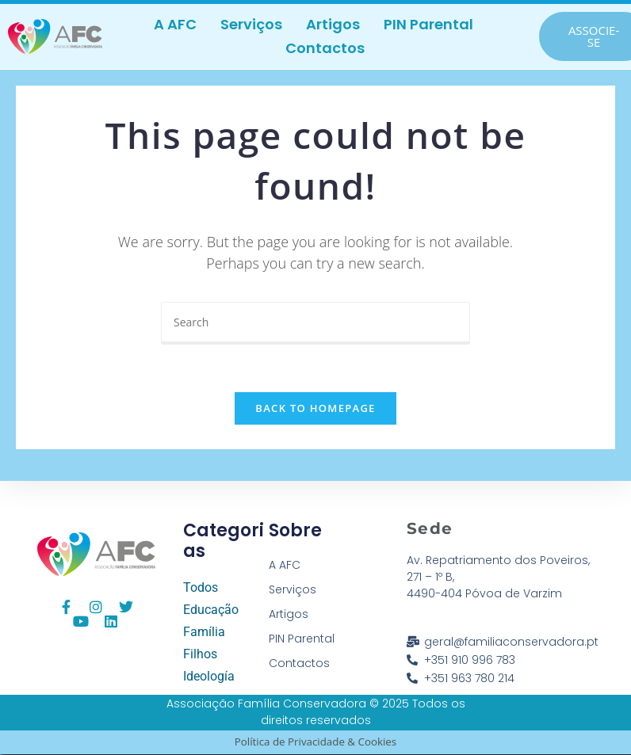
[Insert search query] (315, 323)
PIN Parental (428, 24)
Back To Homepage (315, 409)
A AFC (175, 24)
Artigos (333, 24)
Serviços (251, 24)
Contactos (325, 48)
